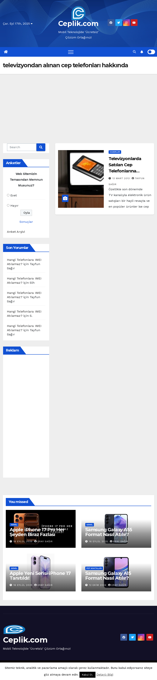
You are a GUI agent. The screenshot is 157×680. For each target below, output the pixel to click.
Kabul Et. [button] (87, 674)
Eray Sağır (43, 541)
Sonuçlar (26, 222)
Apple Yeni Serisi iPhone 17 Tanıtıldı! (40, 575)
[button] (134, 52)
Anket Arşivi (16, 232)
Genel (14, 525)
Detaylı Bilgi (104, 674)
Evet (13, 195)
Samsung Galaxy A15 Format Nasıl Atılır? (108, 575)
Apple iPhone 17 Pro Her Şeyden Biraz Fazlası (37, 532)
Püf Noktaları (94, 568)
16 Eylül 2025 (23, 541)
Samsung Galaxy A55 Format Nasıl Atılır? (108, 532)
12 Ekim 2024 (98, 585)
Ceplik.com (78, 23)
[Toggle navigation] (71, 52)
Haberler (115, 152)
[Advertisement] (78, 103)
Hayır (14, 205)
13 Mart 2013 (121, 178)
